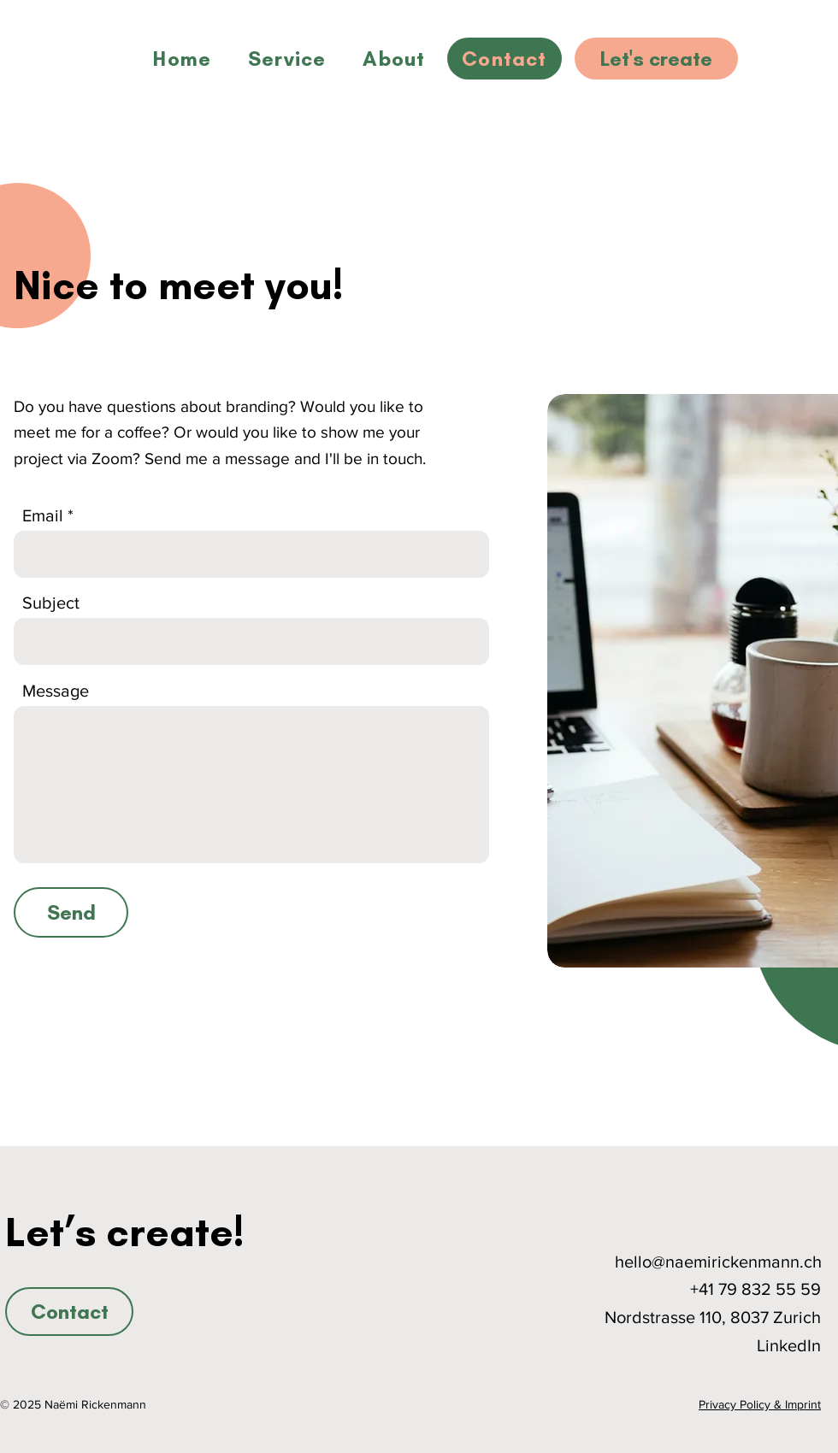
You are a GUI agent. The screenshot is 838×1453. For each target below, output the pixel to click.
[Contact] (69, 1311)
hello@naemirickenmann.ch (718, 1261)
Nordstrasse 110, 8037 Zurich (713, 1317)
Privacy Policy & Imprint (760, 1404)
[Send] (71, 912)
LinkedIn (789, 1345)
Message (55, 690)
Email (42, 515)
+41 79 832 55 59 (755, 1288)
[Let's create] (656, 58)
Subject (51, 602)
